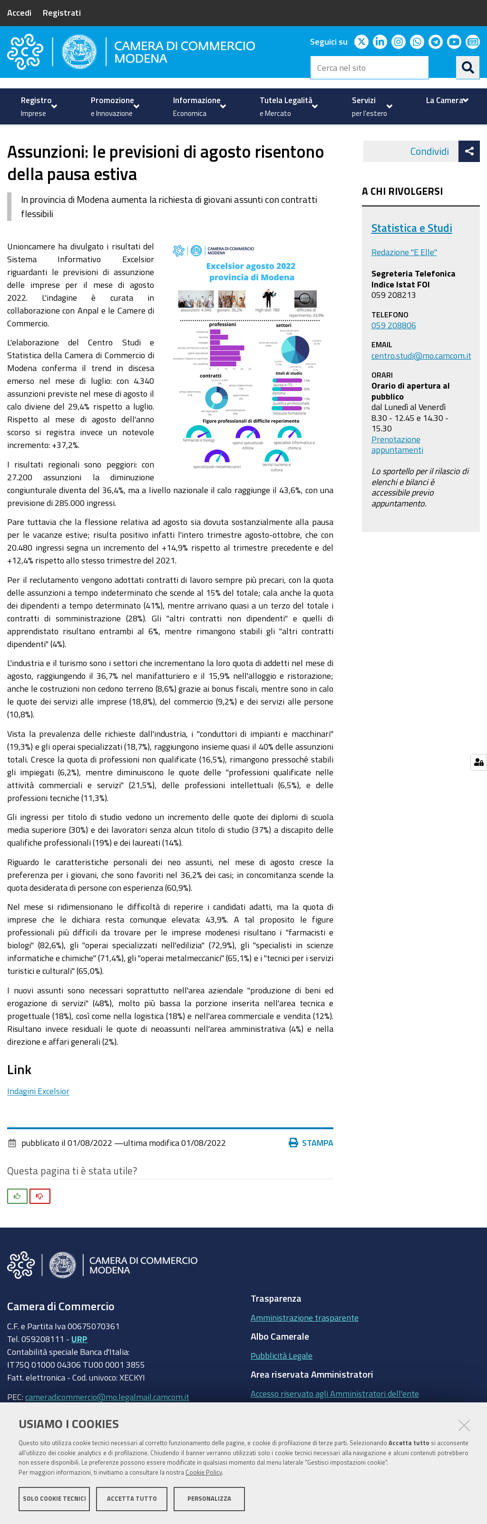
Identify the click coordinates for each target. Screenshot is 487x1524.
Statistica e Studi (411, 259)
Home (13, 147)
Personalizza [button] (209, 1499)
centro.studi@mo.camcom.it (421, 387)
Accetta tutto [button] (132, 1499)
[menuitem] (37, 106)
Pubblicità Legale (281, 1387)
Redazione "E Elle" (404, 284)
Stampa (311, 1175)
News (181, 147)
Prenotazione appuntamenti (397, 476)
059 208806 (393, 356)
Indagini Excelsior (38, 1122)
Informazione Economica (69, 147)
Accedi (19, 12)
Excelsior (143, 147)
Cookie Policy (203, 1473)
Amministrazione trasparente (305, 1349)
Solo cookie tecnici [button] (54, 1499)
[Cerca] (468, 67)
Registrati (62, 12)
